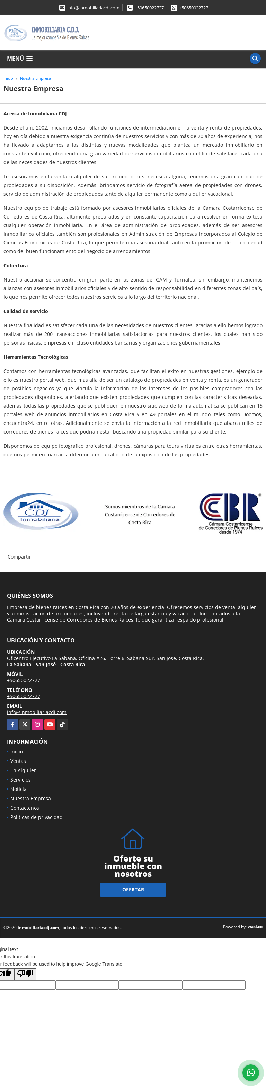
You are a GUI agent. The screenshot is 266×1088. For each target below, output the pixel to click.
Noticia (18, 789)
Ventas (18, 761)
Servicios (20, 779)
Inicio (8, 78)
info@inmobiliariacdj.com (93, 8)
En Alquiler (23, 770)
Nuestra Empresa (35, 78)
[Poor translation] (25, 974)
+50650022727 (149, 8)
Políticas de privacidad (36, 817)
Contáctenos (24, 807)
